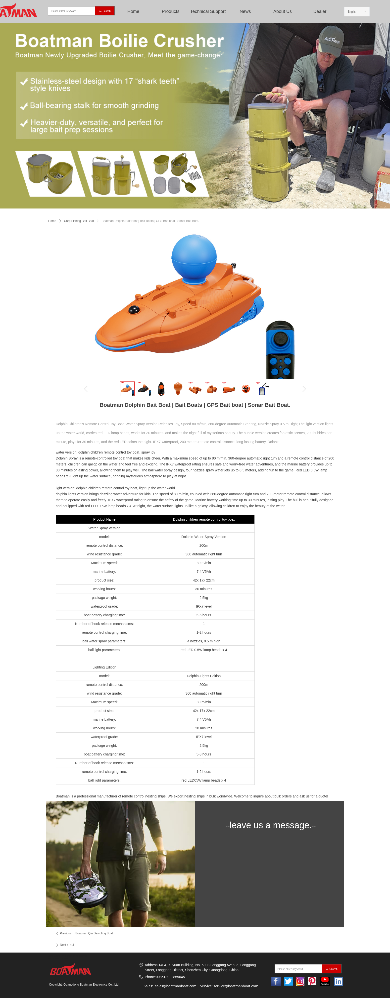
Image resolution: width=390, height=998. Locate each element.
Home (133, 11)
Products (170, 11)
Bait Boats (68, 956)
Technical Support (208, 11)
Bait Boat (53, 956)
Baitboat (53, 959)
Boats (64, 959)
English (352, 11)
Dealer (319, 11)
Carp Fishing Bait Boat (79, 221)
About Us (282, 11)
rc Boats (81, 956)
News (245, 11)
